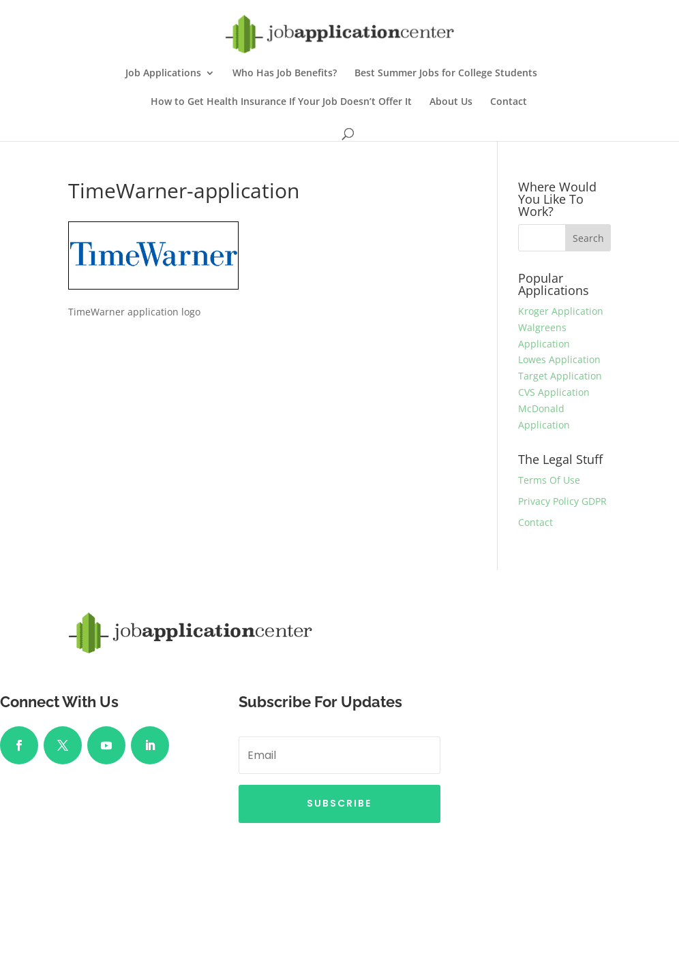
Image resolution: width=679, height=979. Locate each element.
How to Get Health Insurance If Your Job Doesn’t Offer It (281, 102)
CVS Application (554, 392)
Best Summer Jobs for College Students (445, 73)
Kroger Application (560, 311)
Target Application (560, 375)
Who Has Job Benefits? (284, 73)
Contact (508, 102)
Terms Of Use (549, 479)
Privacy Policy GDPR (562, 501)
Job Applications (163, 73)
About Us (450, 102)
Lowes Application (559, 359)
